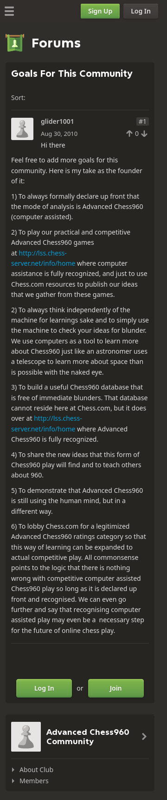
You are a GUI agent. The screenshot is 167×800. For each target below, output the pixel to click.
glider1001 (57, 121)
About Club (36, 769)
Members (34, 780)
